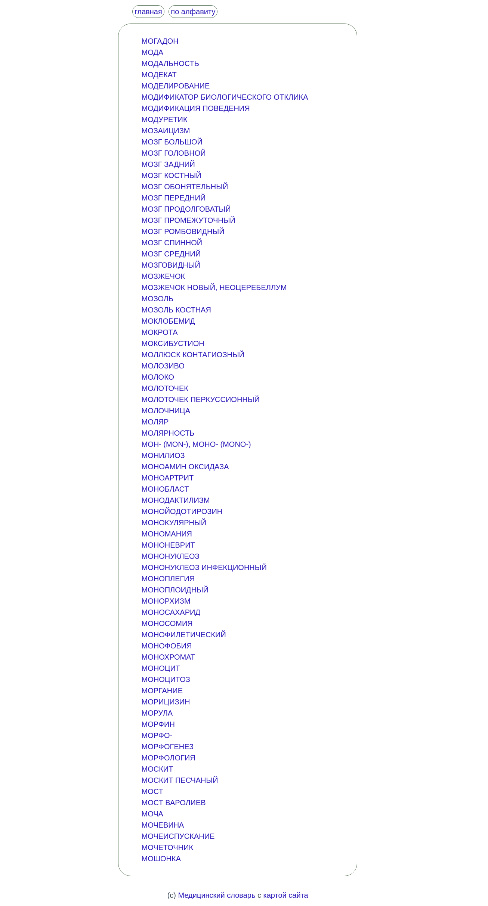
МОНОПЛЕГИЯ (168, 579)
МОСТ (152, 791)
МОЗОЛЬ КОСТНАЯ (176, 310)
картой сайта (285, 895)
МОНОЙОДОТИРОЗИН (181, 511)
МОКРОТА (159, 332)
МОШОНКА (161, 858)
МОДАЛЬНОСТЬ (170, 63)
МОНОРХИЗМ (165, 601)
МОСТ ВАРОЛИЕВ (173, 802)
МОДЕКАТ (158, 75)
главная (148, 11)
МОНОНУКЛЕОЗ (170, 556)
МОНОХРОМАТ (168, 657)
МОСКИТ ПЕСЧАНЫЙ (179, 780)
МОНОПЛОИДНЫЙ (175, 590)
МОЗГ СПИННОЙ (171, 243)
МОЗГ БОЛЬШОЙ (171, 142)
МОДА (152, 52)
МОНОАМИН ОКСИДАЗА (185, 467)
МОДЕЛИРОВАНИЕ (175, 86)
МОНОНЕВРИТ (168, 545)
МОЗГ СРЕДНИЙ (171, 254)
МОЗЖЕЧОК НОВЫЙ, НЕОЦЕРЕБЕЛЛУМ (214, 287)
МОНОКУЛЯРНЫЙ (173, 523)
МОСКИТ (157, 769)
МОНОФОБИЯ (166, 646)
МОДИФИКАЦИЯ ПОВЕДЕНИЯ (195, 108)
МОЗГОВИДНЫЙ (170, 265)
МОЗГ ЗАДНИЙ (168, 164)
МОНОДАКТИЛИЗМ (175, 500)
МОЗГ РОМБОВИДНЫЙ (182, 231)
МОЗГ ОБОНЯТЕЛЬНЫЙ (184, 187)
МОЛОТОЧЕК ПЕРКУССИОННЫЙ (200, 399)
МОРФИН (157, 724)
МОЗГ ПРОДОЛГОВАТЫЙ (186, 209)
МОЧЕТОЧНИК (167, 847)
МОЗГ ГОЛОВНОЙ (173, 153)
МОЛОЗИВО (162, 366)
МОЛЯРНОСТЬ (167, 433)
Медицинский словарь (217, 895)
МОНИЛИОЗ (163, 455)
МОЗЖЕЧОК (163, 276)
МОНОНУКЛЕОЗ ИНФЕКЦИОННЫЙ (203, 567)
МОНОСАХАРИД (170, 612)
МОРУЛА (157, 713)
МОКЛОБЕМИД (168, 321)
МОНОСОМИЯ (166, 623)
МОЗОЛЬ (157, 299)
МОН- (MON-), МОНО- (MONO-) (196, 444)
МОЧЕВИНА (162, 825)
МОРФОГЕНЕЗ (167, 746)
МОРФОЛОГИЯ (168, 758)
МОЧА (152, 814)
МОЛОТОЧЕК (164, 388)
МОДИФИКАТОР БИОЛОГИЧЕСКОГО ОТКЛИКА (224, 97)
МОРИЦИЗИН (165, 702)
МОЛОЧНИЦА (165, 411)
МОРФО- (156, 735)
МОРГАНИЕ (162, 690)
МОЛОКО (157, 377)
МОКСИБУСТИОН (172, 343)
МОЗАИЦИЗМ (165, 131)
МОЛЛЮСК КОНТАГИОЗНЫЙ (192, 355)
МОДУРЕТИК (164, 119)
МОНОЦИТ (160, 668)
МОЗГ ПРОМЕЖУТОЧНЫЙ (188, 220)
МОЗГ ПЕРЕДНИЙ (173, 198)
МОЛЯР (155, 422)
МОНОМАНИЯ (166, 534)
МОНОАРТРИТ (167, 478)
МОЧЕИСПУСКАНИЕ (177, 836)
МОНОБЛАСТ (165, 489)
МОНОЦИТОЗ (165, 679)
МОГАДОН (159, 41)
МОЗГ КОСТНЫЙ (171, 175)
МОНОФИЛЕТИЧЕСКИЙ (183, 635)
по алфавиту (193, 11)
